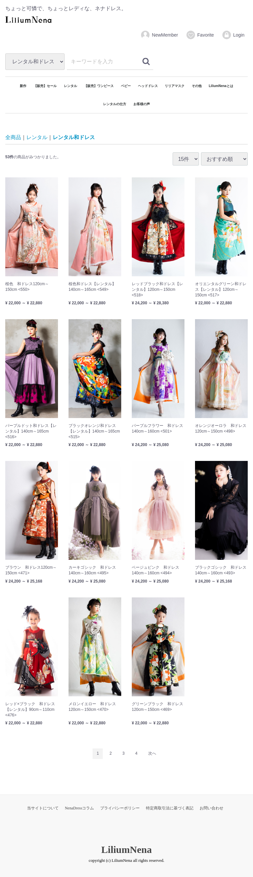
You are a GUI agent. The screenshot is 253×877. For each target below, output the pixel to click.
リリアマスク (174, 86)
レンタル (70, 86)
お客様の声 (141, 104)
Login (233, 35)
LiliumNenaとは (221, 86)
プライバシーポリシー (120, 807)
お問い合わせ (211, 807)
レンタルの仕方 (114, 104)
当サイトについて (43, 807)
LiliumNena (126, 849)
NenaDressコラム (79, 807)
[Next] (152, 753)
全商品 (13, 137)
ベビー (126, 86)
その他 (197, 86)
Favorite (200, 35)
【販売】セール (45, 86)
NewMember (159, 35)
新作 (23, 86)
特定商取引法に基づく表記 (169, 807)
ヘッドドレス (148, 86)
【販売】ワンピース (99, 86)
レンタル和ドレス (74, 137)
